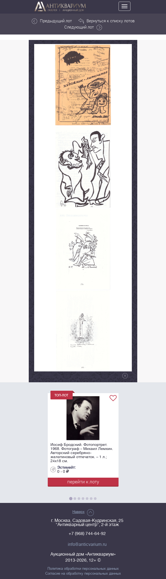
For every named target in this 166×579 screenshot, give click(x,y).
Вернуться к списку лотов (106, 21)
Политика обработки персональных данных (83, 568)
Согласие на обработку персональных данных (83, 573)
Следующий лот (83, 27)
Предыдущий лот (52, 21)
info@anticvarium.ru (87, 544)
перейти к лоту (83, 481)
